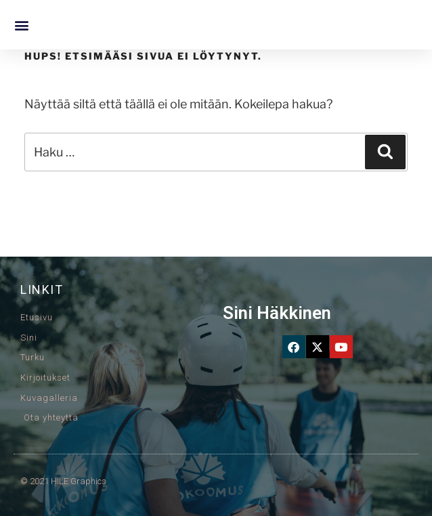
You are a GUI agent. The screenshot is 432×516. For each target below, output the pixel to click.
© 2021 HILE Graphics (63, 481)
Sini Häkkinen (277, 313)
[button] (21, 25)
